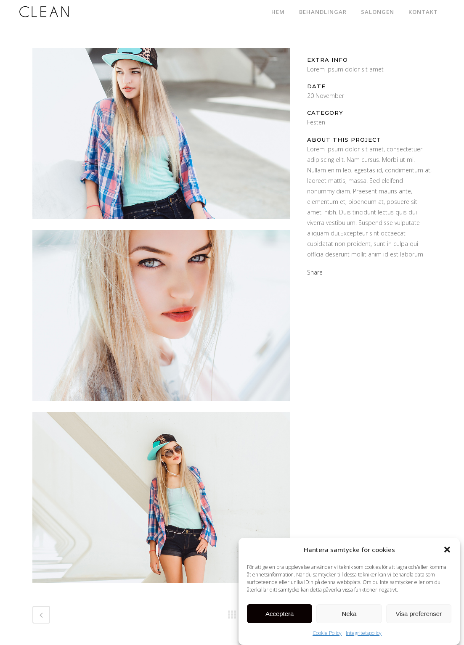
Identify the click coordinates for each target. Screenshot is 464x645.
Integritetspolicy (364, 636)
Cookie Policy (327, 636)
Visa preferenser (418, 616)
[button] (447, 553)
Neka (349, 616)
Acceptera (279, 616)
